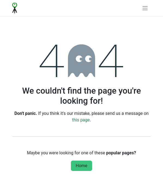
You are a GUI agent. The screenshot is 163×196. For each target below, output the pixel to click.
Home (81, 165)
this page (81, 119)
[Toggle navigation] (145, 8)
